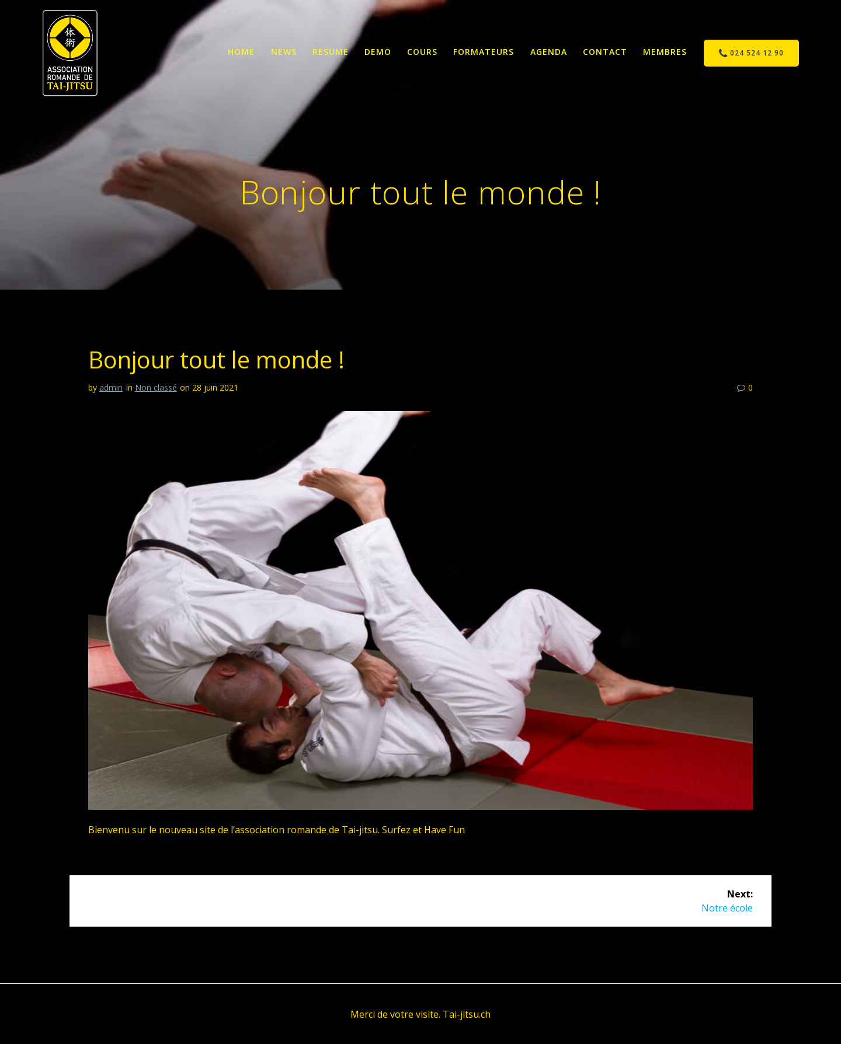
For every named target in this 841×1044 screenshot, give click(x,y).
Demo (377, 51)
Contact (605, 51)
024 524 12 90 (751, 53)
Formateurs (483, 51)
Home (241, 51)
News (284, 51)
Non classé (156, 387)
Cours (422, 51)
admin (111, 387)
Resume (330, 51)
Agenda (548, 51)
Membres (665, 51)
